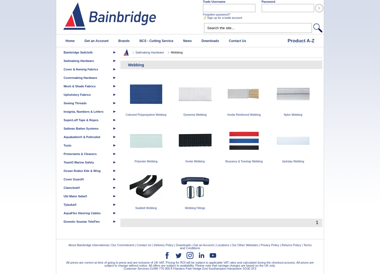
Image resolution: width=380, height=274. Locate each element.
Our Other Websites (244, 245)
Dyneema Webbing (195, 97)
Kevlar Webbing (195, 143)
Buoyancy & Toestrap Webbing (244, 143)
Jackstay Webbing (293, 143)
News (187, 41)
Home (70, 41)
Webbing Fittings (195, 190)
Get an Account (96, 41)
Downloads (210, 41)
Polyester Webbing (146, 143)
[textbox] (258, 28)
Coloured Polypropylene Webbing (146, 97)
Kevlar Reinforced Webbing (244, 97)
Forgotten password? (216, 14)
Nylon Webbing (293, 97)
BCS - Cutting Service (156, 41)
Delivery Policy (164, 245)
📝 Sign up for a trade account (222, 17)
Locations (222, 245)
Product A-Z (300, 40)
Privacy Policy (269, 245)
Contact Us (237, 41)
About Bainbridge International (88, 245)
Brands (124, 41)
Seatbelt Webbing (146, 190)
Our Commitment (122, 245)
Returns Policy (291, 245)
